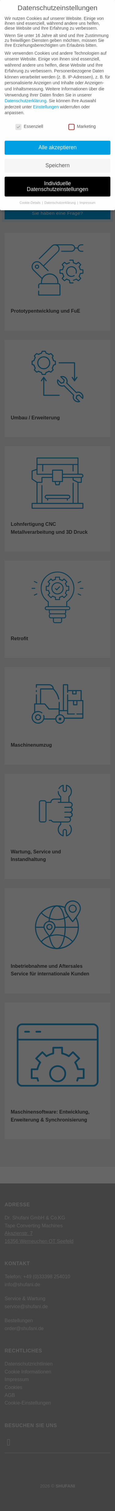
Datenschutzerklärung (25, 91)
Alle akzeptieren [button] (57, 138)
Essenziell (29, 117)
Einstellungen (46, 97)
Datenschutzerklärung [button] (60, 194)
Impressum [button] (87, 194)
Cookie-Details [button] (30, 194)
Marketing (82, 117)
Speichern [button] (57, 156)
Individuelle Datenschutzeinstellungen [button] (57, 177)
